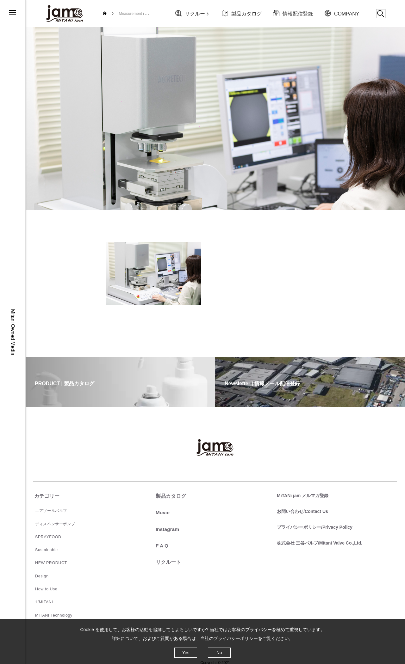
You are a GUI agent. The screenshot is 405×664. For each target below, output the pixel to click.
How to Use (44, 586)
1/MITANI (42, 599)
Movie (161, 512)
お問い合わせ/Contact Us (301, 511)
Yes (186, 652)
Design (39, 574)
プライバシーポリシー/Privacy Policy (314, 526)
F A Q (160, 545)
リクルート (197, 13)
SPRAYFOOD (46, 536)
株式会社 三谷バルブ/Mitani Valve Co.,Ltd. (318, 542)
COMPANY (346, 13)
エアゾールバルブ (49, 511)
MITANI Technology (51, 612)
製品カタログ (246, 13)
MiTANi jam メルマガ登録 (301, 495)
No (219, 652)
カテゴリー (46, 496)
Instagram (166, 529)
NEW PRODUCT (48, 561)
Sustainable (44, 548)
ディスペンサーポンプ (53, 523)
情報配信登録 (298, 13)
